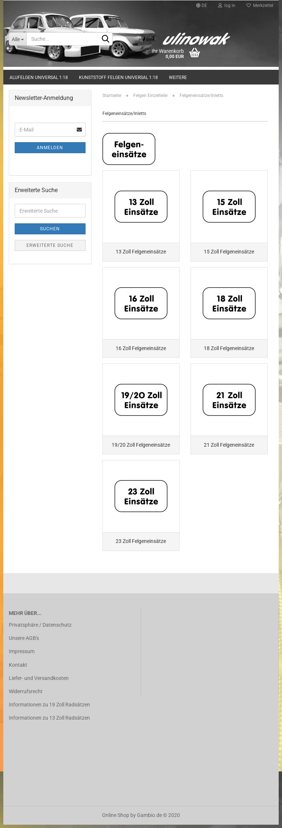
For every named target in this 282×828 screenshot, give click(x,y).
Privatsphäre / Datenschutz (40, 628)
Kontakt (18, 668)
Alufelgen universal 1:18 (39, 77)
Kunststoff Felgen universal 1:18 (118, 77)
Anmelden (50, 147)
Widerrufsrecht (26, 695)
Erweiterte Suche (49, 245)
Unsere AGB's (24, 642)
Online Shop (115, 818)
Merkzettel (259, 5)
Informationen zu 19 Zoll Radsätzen (49, 708)
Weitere (178, 77)
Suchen (50, 228)
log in (226, 5)
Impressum (22, 655)
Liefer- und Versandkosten (39, 681)
